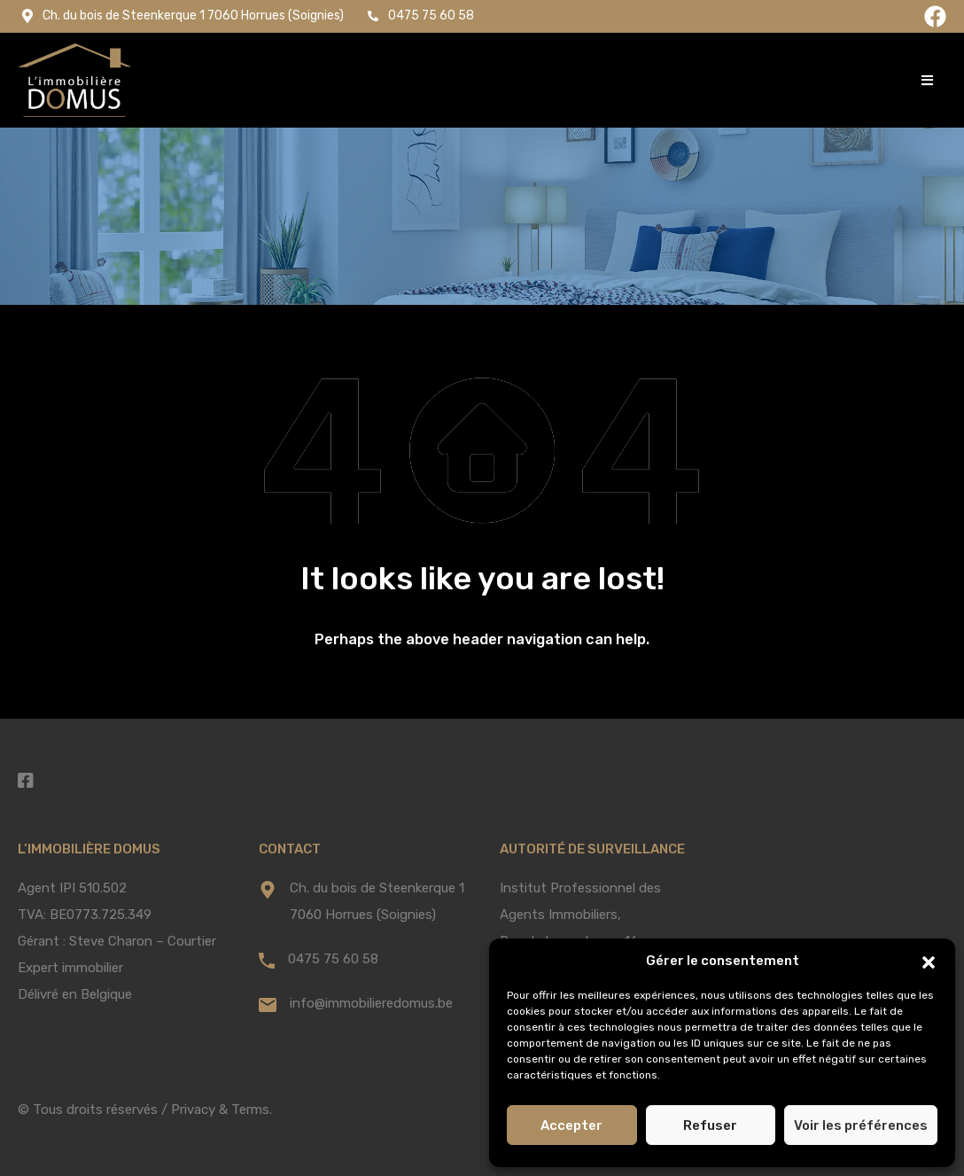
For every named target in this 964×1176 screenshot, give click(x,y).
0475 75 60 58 (333, 959)
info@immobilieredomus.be (371, 1003)
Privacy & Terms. (221, 1110)
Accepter (571, 1125)
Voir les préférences (861, 1125)
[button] (928, 961)
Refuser (710, 1125)
